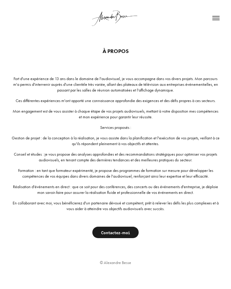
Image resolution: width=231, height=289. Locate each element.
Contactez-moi (115, 232)
